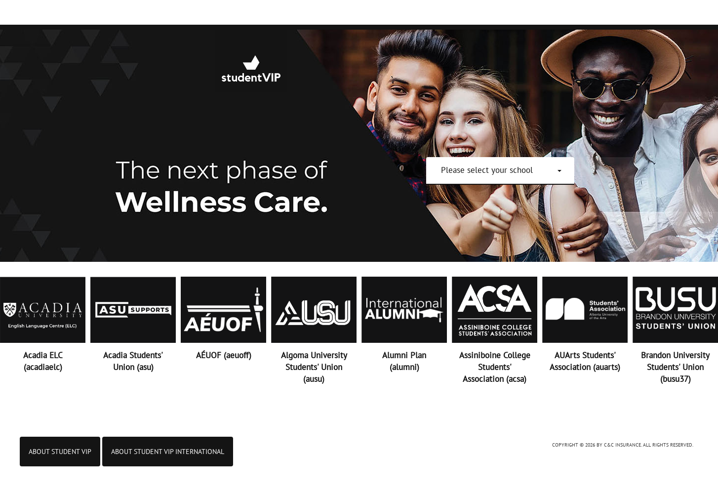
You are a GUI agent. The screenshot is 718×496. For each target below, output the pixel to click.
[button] (501, 170)
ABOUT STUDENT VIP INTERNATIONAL (167, 451)
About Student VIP (60, 451)
